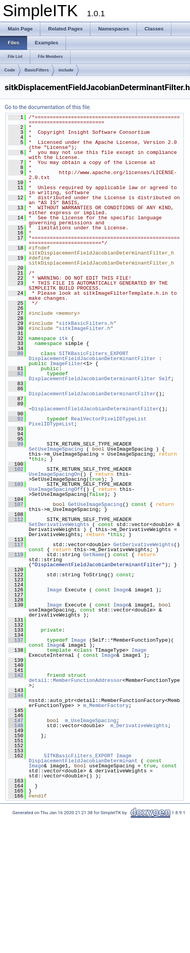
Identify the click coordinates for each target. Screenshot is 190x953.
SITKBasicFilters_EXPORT (93, 353)
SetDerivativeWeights (59, 524)
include (66, 70)
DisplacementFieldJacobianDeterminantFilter (92, 358)
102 (15, 469)
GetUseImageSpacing (95, 504)
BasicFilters (37, 70)
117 (15, 544)
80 (15, 353)
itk (63, 338)
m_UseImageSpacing (90, 720)
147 (15, 720)
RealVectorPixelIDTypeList (109, 418)
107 (15, 504)
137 (15, 640)
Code (9, 70)
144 (15, 695)
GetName (93, 554)
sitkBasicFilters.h (86, 323)
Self (165, 378)
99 (15, 444)
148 (15, 725)
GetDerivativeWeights (143, 544)
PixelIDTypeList (51, 423)
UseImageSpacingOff (56, 489)
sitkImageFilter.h (85, 328)
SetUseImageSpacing (56, 449)
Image (54, 589)
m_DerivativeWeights (139, 725)
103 (15, 484)
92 (15, 418)
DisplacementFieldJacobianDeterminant (83, 760)
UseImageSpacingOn (54, 474)
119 (15, 554)
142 (15, 675)
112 (15, 519)
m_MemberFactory (105, 705)
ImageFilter (66, 363)
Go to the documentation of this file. (48, 107)
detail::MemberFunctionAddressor (76, 680)
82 (15, 373)
